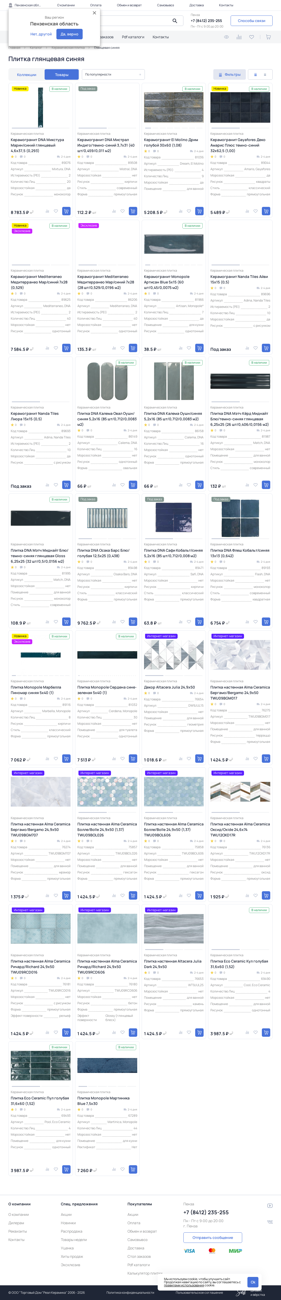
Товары (61, 74)
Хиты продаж (72, 1256)
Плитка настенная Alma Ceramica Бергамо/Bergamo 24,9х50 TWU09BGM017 (240, 693)
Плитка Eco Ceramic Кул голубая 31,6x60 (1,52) (239, 964)
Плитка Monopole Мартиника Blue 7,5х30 (103, 1100)
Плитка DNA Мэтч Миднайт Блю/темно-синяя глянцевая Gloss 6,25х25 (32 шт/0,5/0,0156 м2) (39, 556)
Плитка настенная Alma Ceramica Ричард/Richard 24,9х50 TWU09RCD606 (107, 967)
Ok (253, 1282)
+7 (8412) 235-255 (206, 20)
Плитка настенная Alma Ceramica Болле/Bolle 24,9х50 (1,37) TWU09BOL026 (107, 829)
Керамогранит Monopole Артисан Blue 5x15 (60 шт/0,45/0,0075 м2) (166, 282)
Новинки (68, 1222)
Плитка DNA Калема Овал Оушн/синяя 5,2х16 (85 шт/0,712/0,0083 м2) (107, 419)
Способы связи (251, 20)
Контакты (226, 5)
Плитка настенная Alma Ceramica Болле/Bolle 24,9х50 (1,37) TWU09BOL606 (174, 829)
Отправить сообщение (213, 1237)
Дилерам (16, 1222)
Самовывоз (165, 5)
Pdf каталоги (133, 36)
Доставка (196, 5)
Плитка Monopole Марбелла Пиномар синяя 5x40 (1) (36, 690)
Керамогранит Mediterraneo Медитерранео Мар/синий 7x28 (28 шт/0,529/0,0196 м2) (105, 282)
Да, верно (69, 33)
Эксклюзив (70, 1264)
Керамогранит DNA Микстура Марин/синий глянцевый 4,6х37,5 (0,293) (37, 145)
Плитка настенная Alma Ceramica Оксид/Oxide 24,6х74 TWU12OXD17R (240, 829)
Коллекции (26, 74)
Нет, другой (41, 33)
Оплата (96, 5)
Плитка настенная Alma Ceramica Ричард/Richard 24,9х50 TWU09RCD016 (40, 967)
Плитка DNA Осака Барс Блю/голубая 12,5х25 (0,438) (103, 553)
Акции (66, 1214)
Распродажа (71, 1231)
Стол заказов (102, 36)
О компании (66, 5)
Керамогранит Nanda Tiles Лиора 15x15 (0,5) (35, 416)
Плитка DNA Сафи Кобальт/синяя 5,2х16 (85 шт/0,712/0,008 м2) (173, 553)
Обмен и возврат (129, 5)
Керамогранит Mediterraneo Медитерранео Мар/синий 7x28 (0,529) (39, 282)
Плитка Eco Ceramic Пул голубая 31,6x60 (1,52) (40, 1100)
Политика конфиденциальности (130, 1292)
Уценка (67, 1247)
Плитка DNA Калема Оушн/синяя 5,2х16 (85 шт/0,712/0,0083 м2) (173, 416)
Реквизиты (17, 1231)
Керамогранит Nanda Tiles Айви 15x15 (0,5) (239, 279)
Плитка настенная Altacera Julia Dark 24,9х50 (173, 964)
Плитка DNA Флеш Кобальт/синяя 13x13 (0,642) (239, 553)
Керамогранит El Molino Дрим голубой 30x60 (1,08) (171, 142)
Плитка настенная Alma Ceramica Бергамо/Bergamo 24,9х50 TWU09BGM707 (40, 829)
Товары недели (74, 1239)
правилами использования (184, 1285)
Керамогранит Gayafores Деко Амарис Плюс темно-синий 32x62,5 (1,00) (238, 145)
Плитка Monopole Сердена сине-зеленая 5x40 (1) (107, 690)
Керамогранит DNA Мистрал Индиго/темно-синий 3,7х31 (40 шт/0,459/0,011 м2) (106, 145)
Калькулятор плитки (145, 1273)
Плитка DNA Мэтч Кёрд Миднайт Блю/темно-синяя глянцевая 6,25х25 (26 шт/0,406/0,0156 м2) (239, 419)
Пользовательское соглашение (199, 1292)
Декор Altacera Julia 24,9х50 (169, 687)
